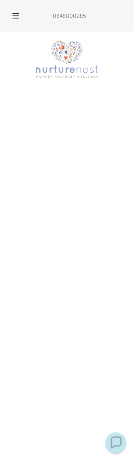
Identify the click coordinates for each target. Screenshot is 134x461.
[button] (16, 16)
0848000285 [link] (69, 15)
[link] (66, 60)
